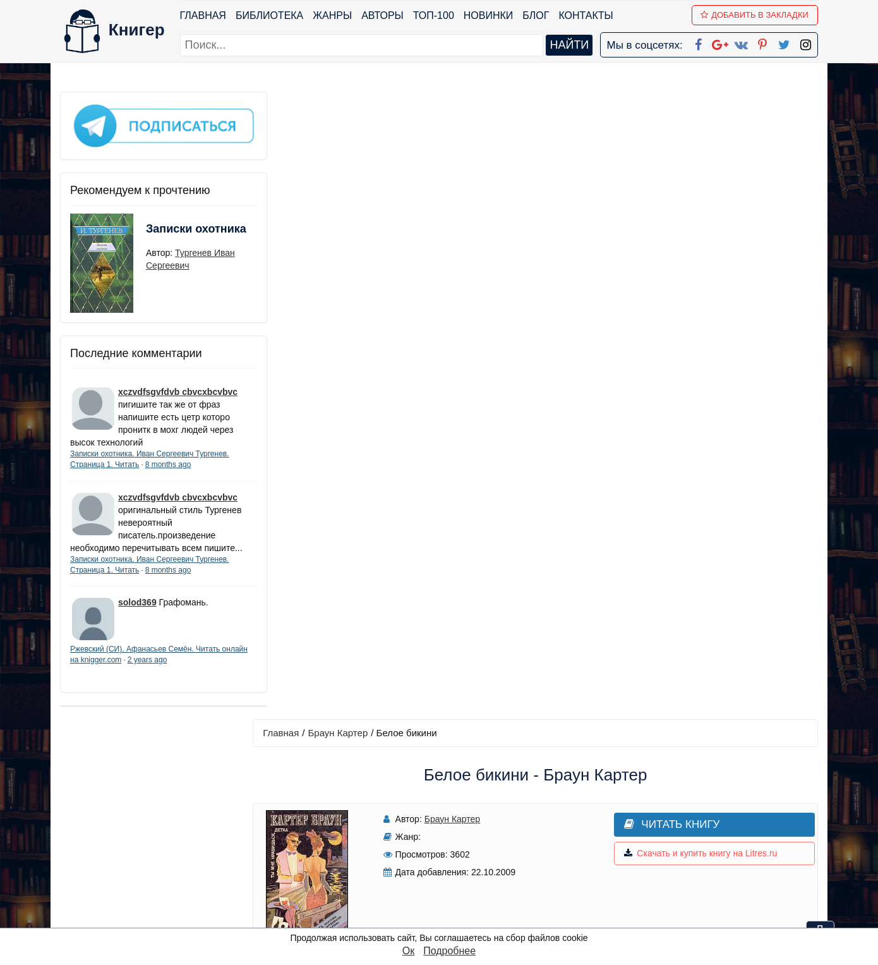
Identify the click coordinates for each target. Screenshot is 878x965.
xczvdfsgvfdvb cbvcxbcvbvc (178, 387)
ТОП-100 (433, 15)
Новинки (489, 15)
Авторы (383, 15)
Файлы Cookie (646, 835)
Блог (536, 15)
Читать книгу (642, 197)
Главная (203, 15)
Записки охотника (171, 231)
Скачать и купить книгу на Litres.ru (671, 226)
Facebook (455, 802)
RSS (444, 917)
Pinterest (454, 868)
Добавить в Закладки (755, 15)
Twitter (450, 884)
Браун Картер (344, 105)
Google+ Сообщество (487, 835)
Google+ (456, 818)
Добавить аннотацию (538, 506)
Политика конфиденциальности (687, 818)
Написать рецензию (539, 581)
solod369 (137, 610)
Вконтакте (459, 851)
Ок (408, 950)
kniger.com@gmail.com (696, 802)
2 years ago (175, 668)
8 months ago (168, 460)
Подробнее (449, 950)
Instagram (457, 900)
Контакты (586, 15)
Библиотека (269, 15)
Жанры (332, 15)
